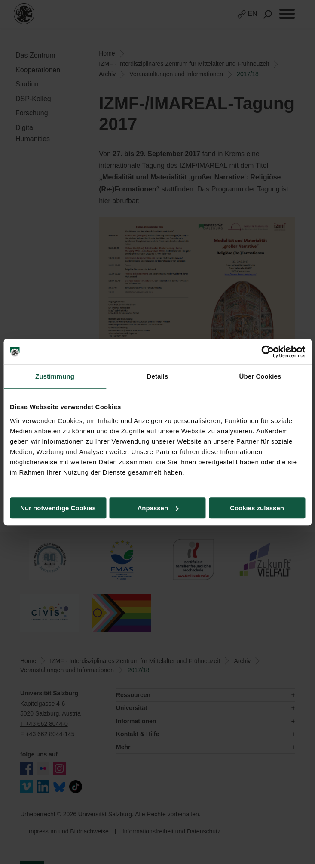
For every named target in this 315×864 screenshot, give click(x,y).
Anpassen (157, 508)
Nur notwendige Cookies (58, 508)
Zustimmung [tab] (54, 376)
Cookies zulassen (257, 508)
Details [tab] (157, 376)
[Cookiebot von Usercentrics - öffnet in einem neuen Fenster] (267, 351)
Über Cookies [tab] (260, 376)
